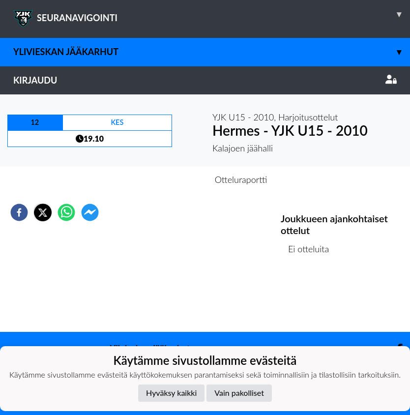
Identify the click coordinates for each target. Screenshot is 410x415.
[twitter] (43, 212)
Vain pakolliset (239, 392)
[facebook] (19, 212)
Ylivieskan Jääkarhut (211, 52)
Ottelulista (312, 298)
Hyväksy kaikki (171, 392)
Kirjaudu (205, 80)
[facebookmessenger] (90, 212)
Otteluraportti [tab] (241, 179)
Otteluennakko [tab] (171, 179)
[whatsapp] (66, 212)
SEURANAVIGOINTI (211, 14)
